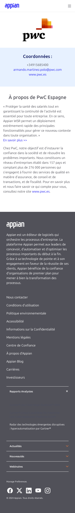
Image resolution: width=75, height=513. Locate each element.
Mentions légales (18, 337)
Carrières (12, 369)
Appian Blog (14, 361)
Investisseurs (15, 377)
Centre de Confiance (21, 345)
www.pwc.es (37, 74)
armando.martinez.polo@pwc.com (37, 70)
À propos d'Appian (19, 353)
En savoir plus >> (15, 140)
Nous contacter (17, 297)
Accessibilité (15, 321)
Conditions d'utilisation (22, 305)
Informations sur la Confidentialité (30, 329)
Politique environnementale (26, 313)
